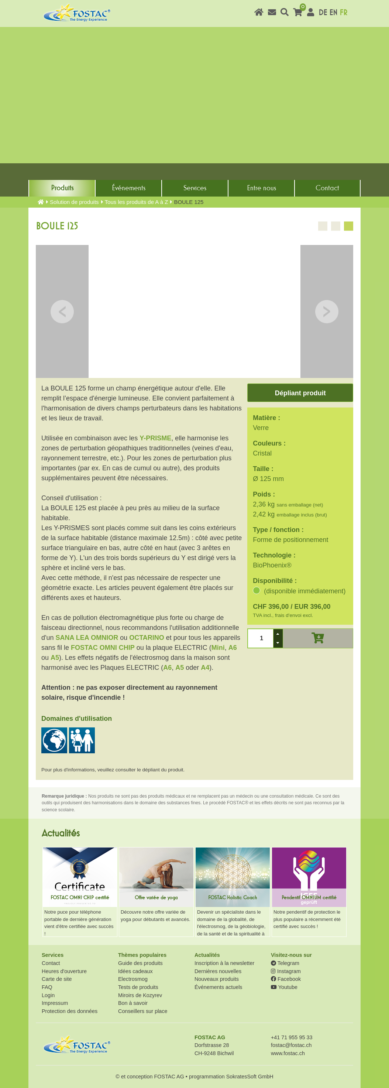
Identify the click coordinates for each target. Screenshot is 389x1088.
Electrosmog (133, 979)
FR (343, 12)
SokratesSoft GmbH (249, 1077)
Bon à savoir (133, 1003)
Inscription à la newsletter (224, 963)
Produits (62, 188)
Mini (218, 647)
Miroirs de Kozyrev (140, 995)
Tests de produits (138, 987)
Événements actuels (218, 987)
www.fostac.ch (288, 1053)
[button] (278, 633)
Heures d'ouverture (64, 971)
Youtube (284, 987)
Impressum (55, 1003)
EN (333, 12)
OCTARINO (146, 637)
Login (48, 995)
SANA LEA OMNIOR (86, 637)
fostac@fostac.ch (291, 1045)
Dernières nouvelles (217, 971)
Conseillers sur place (143, 1011)
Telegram (285, 963)
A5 (55, 657)
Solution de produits (74, 202)
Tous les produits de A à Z (136, 202)
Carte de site (57, 979)
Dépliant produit (300, 393)
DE (323, 12)
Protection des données (69, 1011)
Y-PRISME (155, 438)
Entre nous (261, 188)
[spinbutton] (261, 638)
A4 (205, 667)
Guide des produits (140, 963)
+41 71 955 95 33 (291, 1037)
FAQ (47, 987)
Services (194, 188)
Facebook (286, 979)
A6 (232, 647)
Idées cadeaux (135, 971)
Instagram (286, 971)
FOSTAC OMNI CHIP (103, 647)
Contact (327, 188)
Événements (128, 188)
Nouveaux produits (216, 979)
